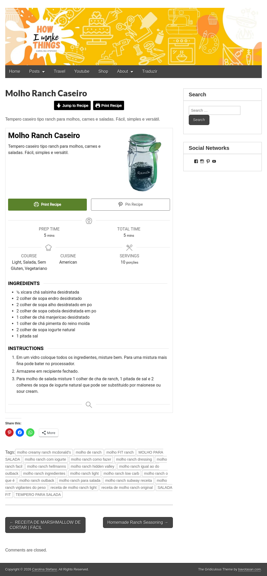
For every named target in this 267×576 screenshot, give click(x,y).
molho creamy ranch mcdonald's (44, 452)
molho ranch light (84, 473)
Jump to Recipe (72, 105)
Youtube (81, 71)
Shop (103, 71)
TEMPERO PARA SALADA (38, 494)
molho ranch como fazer (91, 459)
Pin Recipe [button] (130, 204)
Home (14, 71)
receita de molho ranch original (127, 487)
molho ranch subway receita (128, 480)
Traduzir (149, 71)
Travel (59, 71)
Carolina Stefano (44, 569)
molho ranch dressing (134, 459)
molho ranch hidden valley (92, 466)
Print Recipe (108, 105)
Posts (34, 71)
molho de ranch (88, 452)
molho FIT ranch (120, 452)
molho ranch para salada (79, 480)
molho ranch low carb (121, 473)
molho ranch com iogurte (45, 459)
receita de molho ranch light (74, 487)
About (122, 71)
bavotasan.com (249, 569)
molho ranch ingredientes (44, 473)
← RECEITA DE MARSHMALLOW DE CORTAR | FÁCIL (45, 525)
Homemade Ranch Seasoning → (137, 522)
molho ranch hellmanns (46, 466)
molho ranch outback (36, 480)
